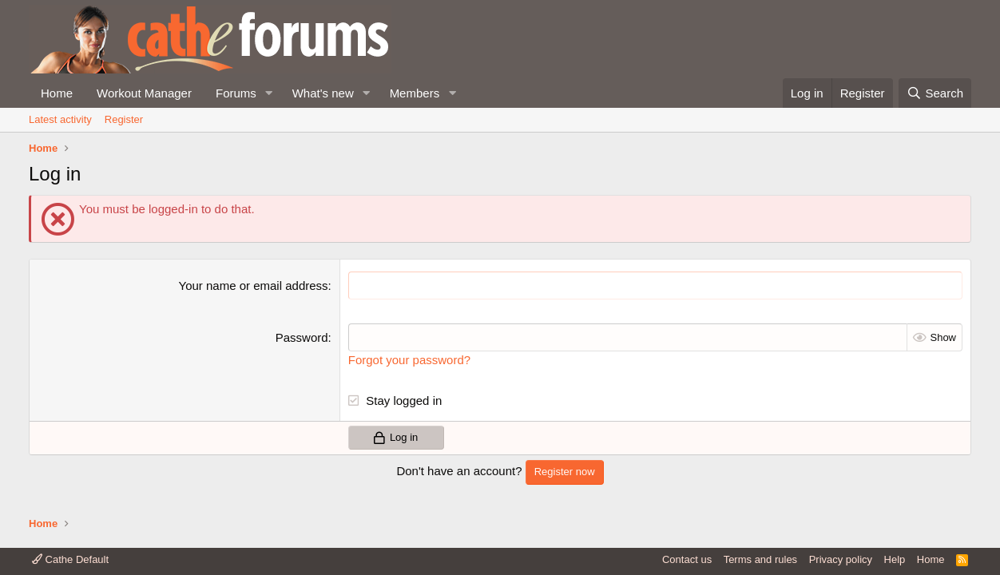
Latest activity (60, 119)
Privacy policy (840, 559)
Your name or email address (253, 285)
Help (895, 559)
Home (57, 93)
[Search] (935, 93)
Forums (236, 93)
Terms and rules (760, 559)
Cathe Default (70, 559)
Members (415, 93)
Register (124, 119)
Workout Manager (144, 93)
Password (302, 337)
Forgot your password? (409, 360)
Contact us (687, 559)
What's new (323, 93)
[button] (269, 93)
